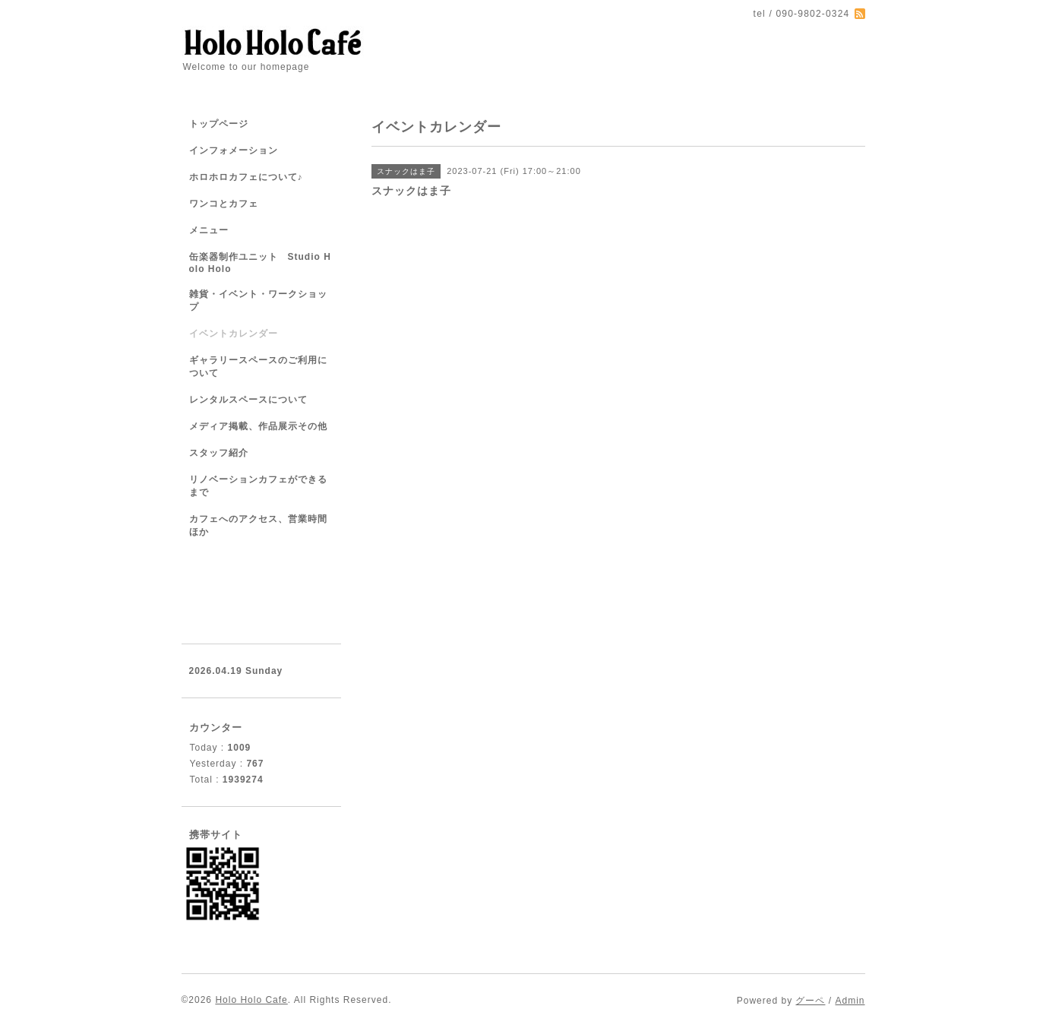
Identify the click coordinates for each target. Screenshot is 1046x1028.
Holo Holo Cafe (251, 1000)
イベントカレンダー (233, 333)
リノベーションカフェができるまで (258, 486)
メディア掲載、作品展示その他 (258, 426)
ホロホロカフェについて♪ (246, 177)
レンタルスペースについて (248, 399)
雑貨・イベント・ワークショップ (258, 300)
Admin (849, 1000)
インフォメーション (233, 150)
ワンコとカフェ (223, 203)
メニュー (209, 230)
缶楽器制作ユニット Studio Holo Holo (260, 262)
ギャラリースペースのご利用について (258, 366)
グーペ (810, 1000)
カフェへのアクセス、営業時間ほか (258, 525)
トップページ (218, 124)
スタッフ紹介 (218, 453)
